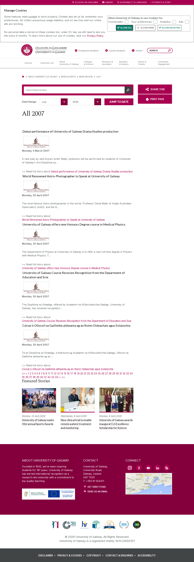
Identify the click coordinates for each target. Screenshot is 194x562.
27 (106, 373)
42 (48, 376)
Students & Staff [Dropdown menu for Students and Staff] (161, 2)
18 (75, 373)
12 (55, 373)
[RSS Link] (167, 468)
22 (88, 373)
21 (85, 373)
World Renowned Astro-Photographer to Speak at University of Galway (63, 219)
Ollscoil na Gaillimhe (86, 2)
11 (52, 373)
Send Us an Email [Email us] (97, 491)
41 (45, 376)
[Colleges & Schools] (90, 63)
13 (58, 373)
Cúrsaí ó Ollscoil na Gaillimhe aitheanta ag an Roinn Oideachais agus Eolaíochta (67, 368)
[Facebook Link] (139, 468)
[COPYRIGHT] (95, 555)
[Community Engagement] (164, 63)
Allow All (126, 28)
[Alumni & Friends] (146, 63)
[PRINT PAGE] (155, 99)
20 (81, 373)
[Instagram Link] (130, 468)
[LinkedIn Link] (157, 468)
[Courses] (30, 63)
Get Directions (96, 487)
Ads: (181, 21)
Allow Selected (171, 28)
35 (23, 376)
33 (127, 373)
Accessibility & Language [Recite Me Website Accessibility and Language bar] (132, 2)
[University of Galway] (44, 50)
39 (37, 376)
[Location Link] (148, 492)
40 (41, 376)
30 (117, 373)
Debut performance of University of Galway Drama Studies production (92, 171)
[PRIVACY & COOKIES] (71, 555)
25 (99, 373)
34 (131, 373)
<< (23, 373)
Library (109, 2)
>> (63, 376)
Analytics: (165, 21)
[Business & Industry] (126, 63)
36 (26, 376)
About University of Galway (43, 76)
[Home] (23, 76)
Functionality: (115, 21)
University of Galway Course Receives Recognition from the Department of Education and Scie (76, 320)
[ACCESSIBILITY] (147, 555)
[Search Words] (160, 50)
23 (92, 373)
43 (52, 376)
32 (124, 373)
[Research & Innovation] (108, 63)
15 (65, 373)
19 (78, 373)
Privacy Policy (95, 35)
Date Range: (29, 101)
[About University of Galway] (69, 63)
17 (71, 373)
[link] (55, 524)
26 (102, 373)
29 (113, 373)
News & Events (68, 76)
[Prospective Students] (87, 51)
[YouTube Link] (148, 468)
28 (110, 373)
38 (34, 376)
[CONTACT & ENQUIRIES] (121, 555)
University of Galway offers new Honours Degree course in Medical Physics (66, 268)
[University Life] (47, 63)
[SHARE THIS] (155, 89)
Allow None (147, 28)
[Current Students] (115, 51)
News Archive (86, 76)
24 (95, 373)
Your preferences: (141, 21)
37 (30, 376)
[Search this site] (169, 51)
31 (121, 373)
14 (61, 373)
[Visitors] (137, 51)
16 (68, 373)
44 (56, 376)
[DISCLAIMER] (47, 555)
